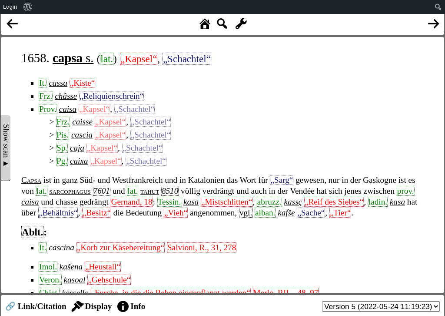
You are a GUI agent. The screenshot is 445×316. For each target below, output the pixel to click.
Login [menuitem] (10, 6)
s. (73, 58)
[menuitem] (28, 7)
